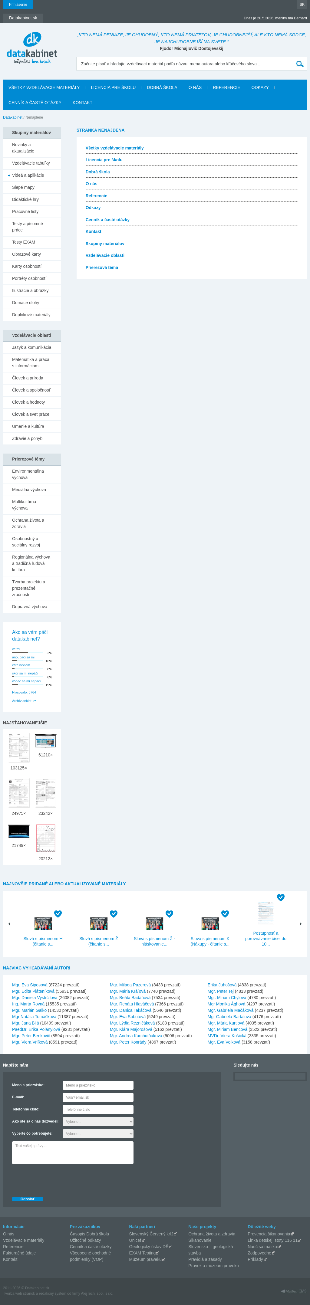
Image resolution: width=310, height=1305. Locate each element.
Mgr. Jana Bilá (25, 1023)
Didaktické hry (25, 199)
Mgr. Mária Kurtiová (226, 1023)
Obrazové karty (26, 254)
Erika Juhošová (222, 984)
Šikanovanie (199, 1240)
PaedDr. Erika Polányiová (36, 1029)
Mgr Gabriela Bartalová (229, 1016)
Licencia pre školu (113, 87)
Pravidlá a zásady (205, 1259)
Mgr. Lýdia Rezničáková (132, 1023)
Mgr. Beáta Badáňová (130, 997)
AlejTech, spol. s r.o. (97, 1293)
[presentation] (58, 1179)
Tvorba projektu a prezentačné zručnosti (28, 588)
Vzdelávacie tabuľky (31, 163)
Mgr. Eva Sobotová (128, 1016)
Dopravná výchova (29, 606)
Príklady (255, 1259)
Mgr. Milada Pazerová (130, 984)
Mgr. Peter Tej (221, 991)
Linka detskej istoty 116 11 (273, 1240)
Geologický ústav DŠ (149, 1246)
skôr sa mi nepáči (25, 673)
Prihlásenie (18, 4)
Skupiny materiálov (105, 243)
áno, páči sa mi (23, 657)
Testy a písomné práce (27, 226)
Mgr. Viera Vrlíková (30, 1042)
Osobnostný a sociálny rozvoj (26, 541)
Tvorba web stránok (19, 1293)
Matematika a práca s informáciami (30, 362)
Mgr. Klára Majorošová (131, 1029)
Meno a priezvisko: (28, 1085)
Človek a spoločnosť (31, 390)
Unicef (135, 1240)
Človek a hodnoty (28, 402)
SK (302, 4)
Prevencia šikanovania (269, 1233)
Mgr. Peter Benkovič (31, 1035)
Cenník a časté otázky (34, 102)
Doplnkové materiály (31, 314)
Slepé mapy (23, 187)
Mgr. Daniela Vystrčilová (35, 997)
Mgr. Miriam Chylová (227, 997)
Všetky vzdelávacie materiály (44, 87)
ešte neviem (21, 665)
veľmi (16, 649)
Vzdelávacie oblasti (105, 255)
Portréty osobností (29, 278)
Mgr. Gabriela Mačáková (231, 1010)
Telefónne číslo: (25, 1109)
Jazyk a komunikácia (31, 347)
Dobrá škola (162, 87)
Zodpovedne (259, 1253)
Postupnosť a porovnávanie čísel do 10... (265, 938)
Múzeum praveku (145, 1259)
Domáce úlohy (25, 302)
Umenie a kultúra (28, 426)
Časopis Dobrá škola (89, 1233)
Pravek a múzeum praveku (213, 1265)
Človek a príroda (27, 377)
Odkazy (260, 87)
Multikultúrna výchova (24, 504)
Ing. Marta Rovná (28, 1004)
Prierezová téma (102, 267)
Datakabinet (12, 117)
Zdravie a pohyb (27, 438)
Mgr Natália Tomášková (34, 1016)
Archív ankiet (21, 701)
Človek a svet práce (30, 414)
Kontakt (82, 102)
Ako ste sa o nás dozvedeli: (36, 1121)
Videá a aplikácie (28, 175)
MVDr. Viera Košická (227, 1035)
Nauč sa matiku (262, 1246)
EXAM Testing (142, 1253)
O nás (195, 87)
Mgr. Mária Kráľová (128, 991)
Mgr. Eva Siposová (30, 984)
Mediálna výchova (29, 489)
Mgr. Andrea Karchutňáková (136, 1035)
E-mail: (18, 1097)
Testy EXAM (23, 242)
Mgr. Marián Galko (29, 1010)
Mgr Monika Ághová (227, 1004)
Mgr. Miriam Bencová (227, 1029)
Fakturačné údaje (19, 1253)
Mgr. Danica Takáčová (130, 1010)
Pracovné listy (25, 211)
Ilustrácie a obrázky (30, 290)
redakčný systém (52, 1293)
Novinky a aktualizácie (23, 147)
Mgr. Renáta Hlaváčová (132, 1004)
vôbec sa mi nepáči (26, 681)
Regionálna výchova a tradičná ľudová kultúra (31, 563)
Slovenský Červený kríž (151, 1233)
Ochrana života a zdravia (28, 523)
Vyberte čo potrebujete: (32, 1133)
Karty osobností (26, 266)
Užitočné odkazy (85, 1240)
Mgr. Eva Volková (224, 1042)
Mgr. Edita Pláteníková (33, 991)
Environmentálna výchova (28, 474)
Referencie (226, 87)
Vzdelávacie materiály (23, 1240)
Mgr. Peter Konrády (128, 1042)
